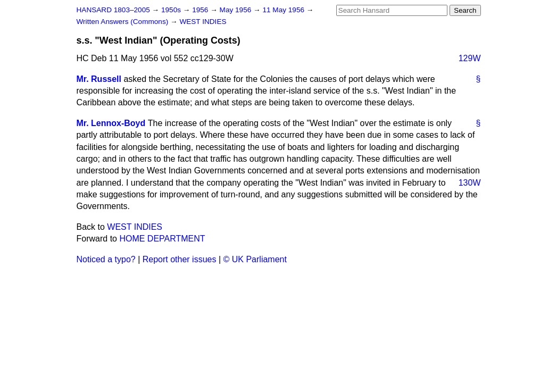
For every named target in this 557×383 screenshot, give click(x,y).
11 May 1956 (284, 10)
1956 (201, 10)
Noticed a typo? (106, 259)
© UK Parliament (255, 259)
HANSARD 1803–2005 (113, 10)
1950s (172, 10)
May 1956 (236, 10)
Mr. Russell (99, 79)
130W (470, 182)
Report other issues (180, 259)
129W (470, 58)
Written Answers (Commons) (124, 22)
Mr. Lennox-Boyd (111, 123)
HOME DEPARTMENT (162, 238)
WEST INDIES (202, 22)
